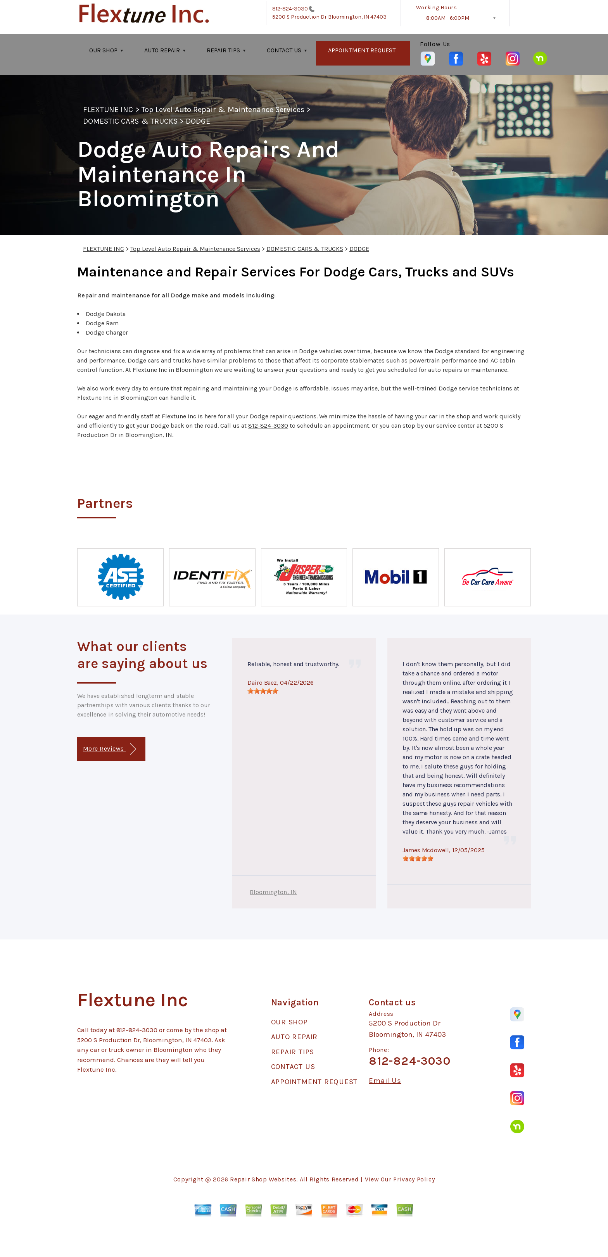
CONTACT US (284, 50)
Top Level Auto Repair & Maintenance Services (223, 109)
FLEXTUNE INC (108, 109)
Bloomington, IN (273, 892)
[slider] (262, 691)
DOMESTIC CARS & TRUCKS (130, 121)
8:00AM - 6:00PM (447, 18)
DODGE (198, 121)
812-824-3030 (290, 8)
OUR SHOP (103, 50)
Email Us (385, 1080)
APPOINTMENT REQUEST (362, 50)
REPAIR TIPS (223, 50)
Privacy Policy (414, 1179)
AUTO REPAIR (162, 50)
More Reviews (109, 749)
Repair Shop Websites (263, 1179)
